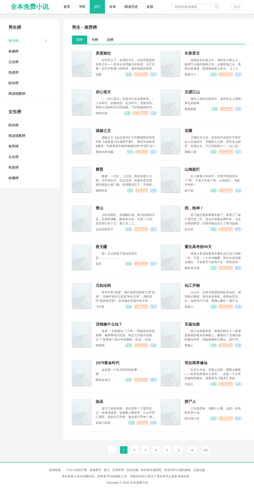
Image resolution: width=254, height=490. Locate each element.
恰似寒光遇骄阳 (151, 470)
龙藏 (188, 131)
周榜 (79, 39)
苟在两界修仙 (196, 363)
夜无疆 (101, 247)
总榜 (110, 39)
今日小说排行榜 (76, 470)
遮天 (107, 470)
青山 (99, 208)
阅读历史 (131, 6)
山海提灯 (192, 169)
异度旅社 (103, 53)
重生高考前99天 (198, 247)
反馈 (149, 6)
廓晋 (99, 169)
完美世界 (118, 470)
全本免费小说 (30, 6)
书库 (82, 6)
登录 (237, 6)
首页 (67, 6)
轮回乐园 (132, 470)
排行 (97, 6)
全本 (112, 6)
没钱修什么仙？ (109, 324)
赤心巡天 (103, 92)
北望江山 (192, 92)
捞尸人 (190, 401)
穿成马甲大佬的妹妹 (177, 470)
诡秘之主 (103, 131)
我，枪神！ (194, 208)
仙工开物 (192, 285)
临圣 (99, 401)
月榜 (94, 39)
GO (205, 450)
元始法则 (103, 285)
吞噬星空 (95, 470)
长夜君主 (192, 53)
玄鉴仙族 (192, 324)
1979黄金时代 (107, 363)
